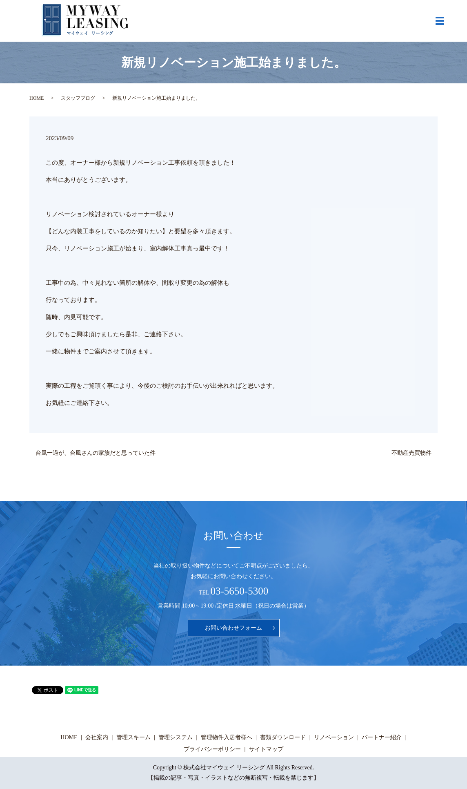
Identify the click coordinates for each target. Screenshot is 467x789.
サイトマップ (266, 749)
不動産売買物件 (411, 453)
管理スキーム (133, 737)
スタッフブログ (78, 98)
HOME (36, 98)
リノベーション (334, 737)
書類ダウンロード (283, 737)
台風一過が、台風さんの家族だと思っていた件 (96, 453)
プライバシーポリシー (212, 749)
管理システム (175, 737)
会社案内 (96, 737)
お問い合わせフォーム (233, 628)
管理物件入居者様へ (226, 737)
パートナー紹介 (382, 737)
